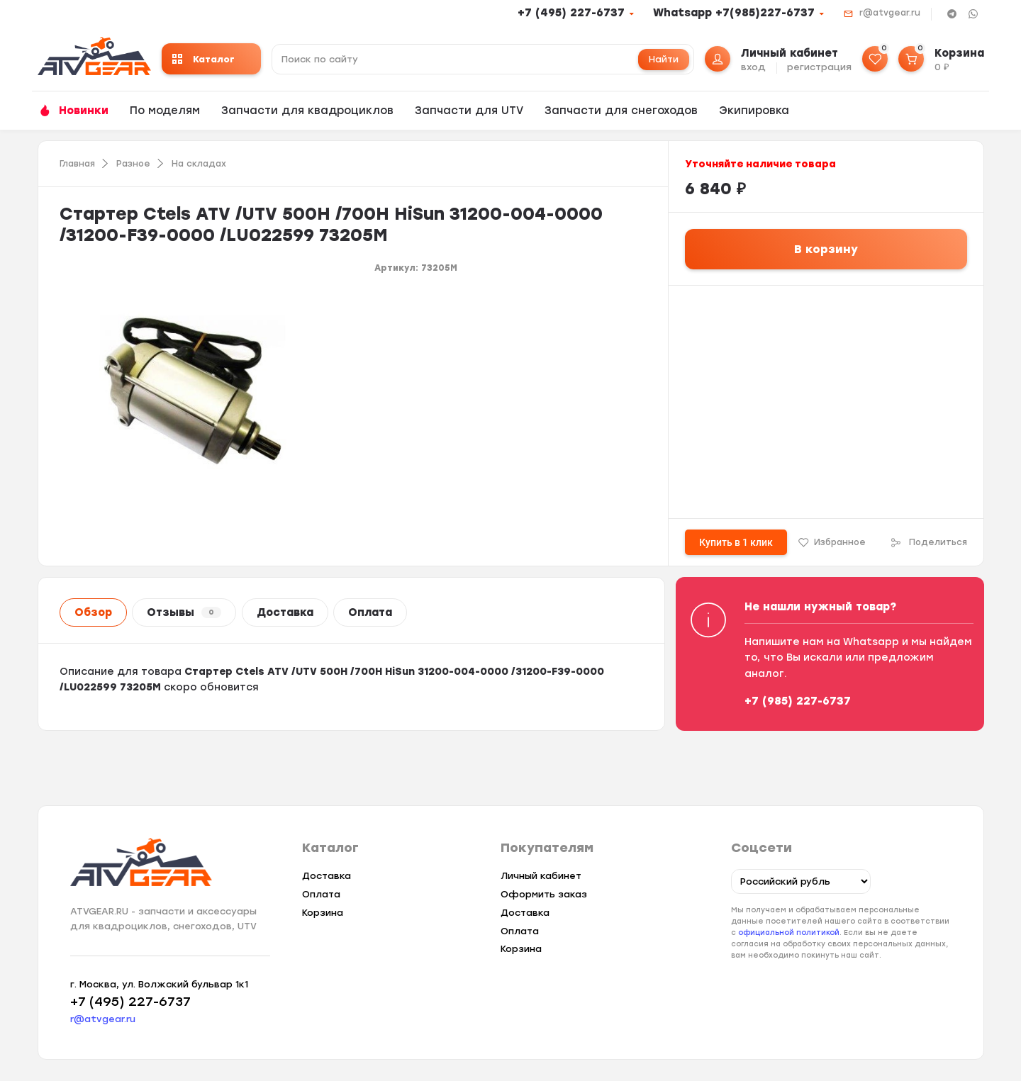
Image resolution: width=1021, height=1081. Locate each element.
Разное (133, 164)
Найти (664, 59)
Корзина (322, 912)
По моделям (165, 110)
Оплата (370, 612)
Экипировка (754, 110)
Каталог (203, 59)
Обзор (93, 612)
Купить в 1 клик (736, 542)
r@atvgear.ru (889, 13)
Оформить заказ (544, 894)
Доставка (285, 612)
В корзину (826, 249)
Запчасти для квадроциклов (307, 110)
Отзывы (184, 612)
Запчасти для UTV (469, 110)
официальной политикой (788, 932)
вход (753, 67)
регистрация (819, 67)
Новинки (83, 110)
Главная (77, 164)
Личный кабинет (541, 875)
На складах (199, 164)
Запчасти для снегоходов (621, 110)
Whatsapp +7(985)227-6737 (734, 12)
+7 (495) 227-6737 (571, 12)
